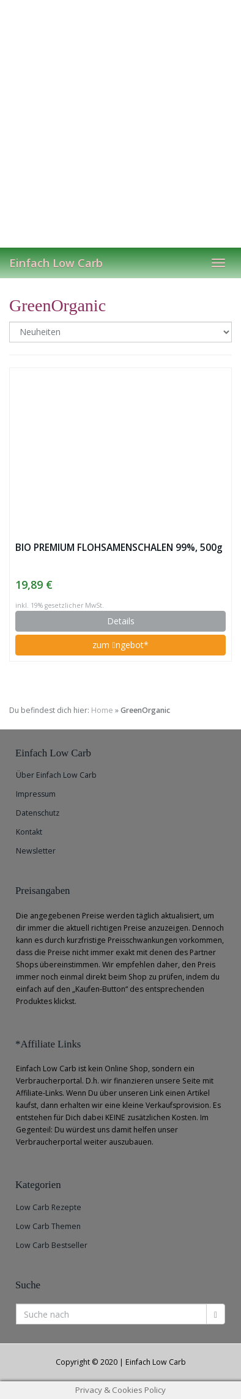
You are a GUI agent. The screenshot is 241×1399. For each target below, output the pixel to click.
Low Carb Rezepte (48, 1207)
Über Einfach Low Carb (56, 775)
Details (121, 621)
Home (102, 710)
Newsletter (36, 851)
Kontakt (29, 832)
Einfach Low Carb (56, 263)
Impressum (36, 794)
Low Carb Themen (48, 1226)
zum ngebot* (120, 645)
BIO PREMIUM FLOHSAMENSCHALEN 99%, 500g (119, 547)
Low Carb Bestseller (51, 1245)
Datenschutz (37, 813)
